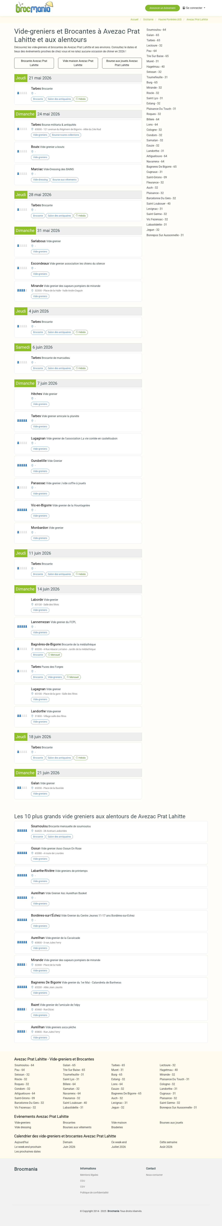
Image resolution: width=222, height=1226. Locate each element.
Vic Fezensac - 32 (157, 219)
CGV (82, 1186)
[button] (194, 8)
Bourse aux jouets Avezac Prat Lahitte (122, 63)
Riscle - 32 (153, 93)
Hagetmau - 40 (156, 66)
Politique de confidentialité (94, 1192)
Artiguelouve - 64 (157, 156)
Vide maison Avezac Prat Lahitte (78, 63)
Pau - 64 (152, 51)
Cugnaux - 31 (155, 172)
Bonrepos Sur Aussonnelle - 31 (165, 235)
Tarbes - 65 (153, 40)
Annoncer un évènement (163, 8)
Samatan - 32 (155, 140)
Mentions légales (89, 1175)
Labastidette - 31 (157, 224)
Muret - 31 (153, 61)
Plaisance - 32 (155, 193)
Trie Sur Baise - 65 (158, 56)
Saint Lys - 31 (155, 98)
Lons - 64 (152, 124)
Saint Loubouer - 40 (158, 203)
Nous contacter (154, 1175)
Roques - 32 (154, 114)
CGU (82, 1181)
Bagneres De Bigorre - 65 (162, 166)
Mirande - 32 (154, 87)
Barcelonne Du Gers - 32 (161, 198)
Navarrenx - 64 (155, 161)
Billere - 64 (153, 119)
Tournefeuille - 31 (157, 77)
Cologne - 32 (154, 129)
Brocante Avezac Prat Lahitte (34, 63)
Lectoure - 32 (154, 45)
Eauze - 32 (153, 145)
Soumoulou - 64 (156, 29)
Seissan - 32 (154, 72)
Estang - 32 (153, 103)
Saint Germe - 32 (157, 214)
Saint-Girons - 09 (157, 177)
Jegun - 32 (153, 229)
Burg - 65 (152, 82)
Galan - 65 (153, 35)
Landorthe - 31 (155, 151)
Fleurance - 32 (155, 182)
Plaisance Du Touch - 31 (161, 108)
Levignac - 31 (155, 208)
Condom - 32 (154, 135)
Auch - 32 (152, 187)
